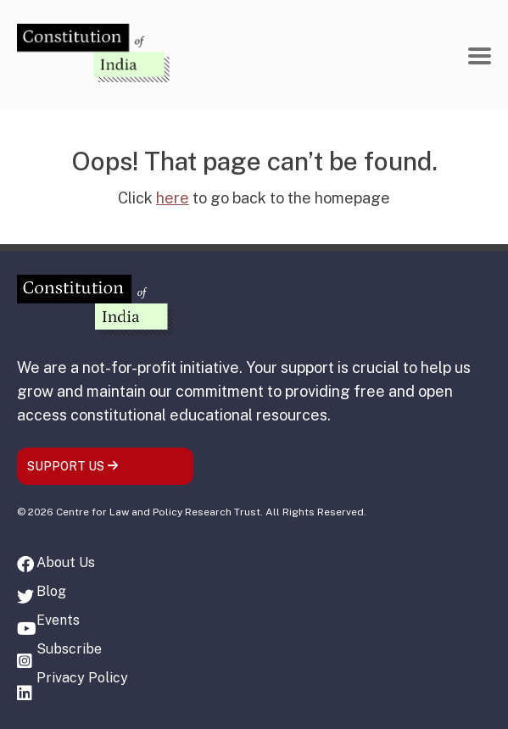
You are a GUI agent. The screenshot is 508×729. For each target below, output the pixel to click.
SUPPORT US (73, 466)
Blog (51, 591)
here (172, 198)
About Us (65, 562)
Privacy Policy (82, 678)
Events (58, 620)
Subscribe (69, 649)
